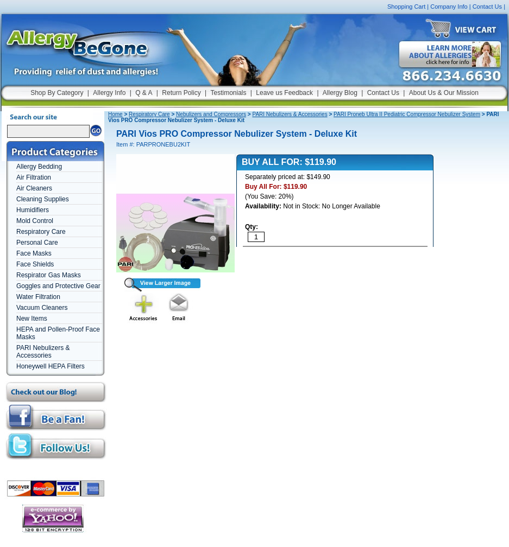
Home (115, 114)
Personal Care (37, 242)
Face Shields (35, 264)
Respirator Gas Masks (48, 275)
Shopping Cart (406, 6)
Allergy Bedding (39, 166)
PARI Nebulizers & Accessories (43, 351)
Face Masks (34, 253)
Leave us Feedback (284, 93)
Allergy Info (109, 93)
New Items (31, 318)
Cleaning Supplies (42, 199)
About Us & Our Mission (444, 93)
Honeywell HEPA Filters (50, 366)
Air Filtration (33, 177)
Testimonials (228, 93)
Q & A (143, 93)
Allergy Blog (340, 93)
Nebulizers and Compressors (211, 114)
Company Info (448, 6)
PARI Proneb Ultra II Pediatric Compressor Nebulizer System (407, 114)
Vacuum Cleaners (42, 307)
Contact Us (487, 6)
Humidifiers (32, 210)
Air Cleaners (34, 188)
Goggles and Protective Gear (58, 286)
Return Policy (181, 93)
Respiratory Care (41, 232)
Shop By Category (56, 93)
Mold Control (34, 221)
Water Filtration (38, 297)
